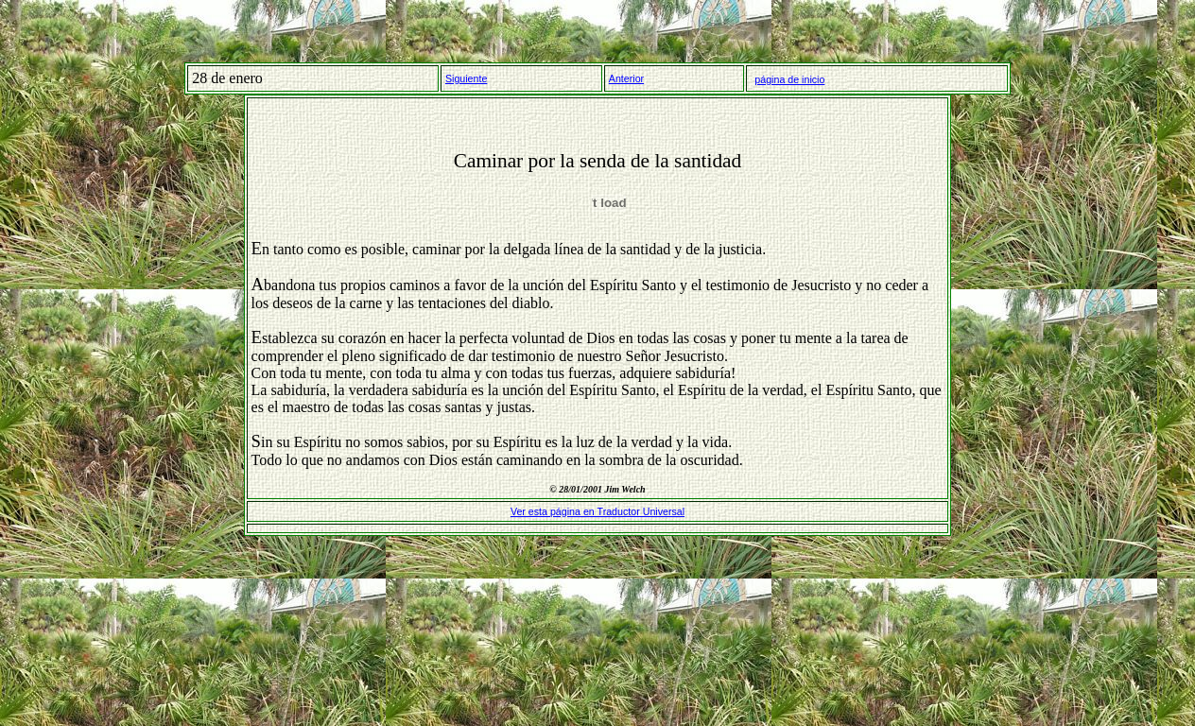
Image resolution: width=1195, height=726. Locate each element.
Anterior (626, 78)
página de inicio (789, 79)
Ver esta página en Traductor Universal (597, 511)
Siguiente (466, 78)
